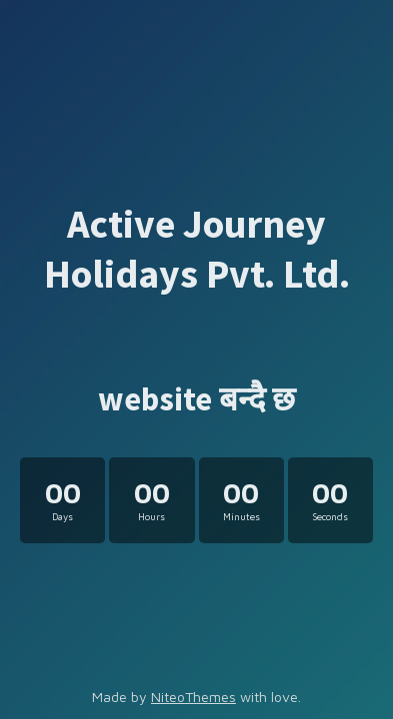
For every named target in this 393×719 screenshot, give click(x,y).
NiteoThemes (193, 696)
